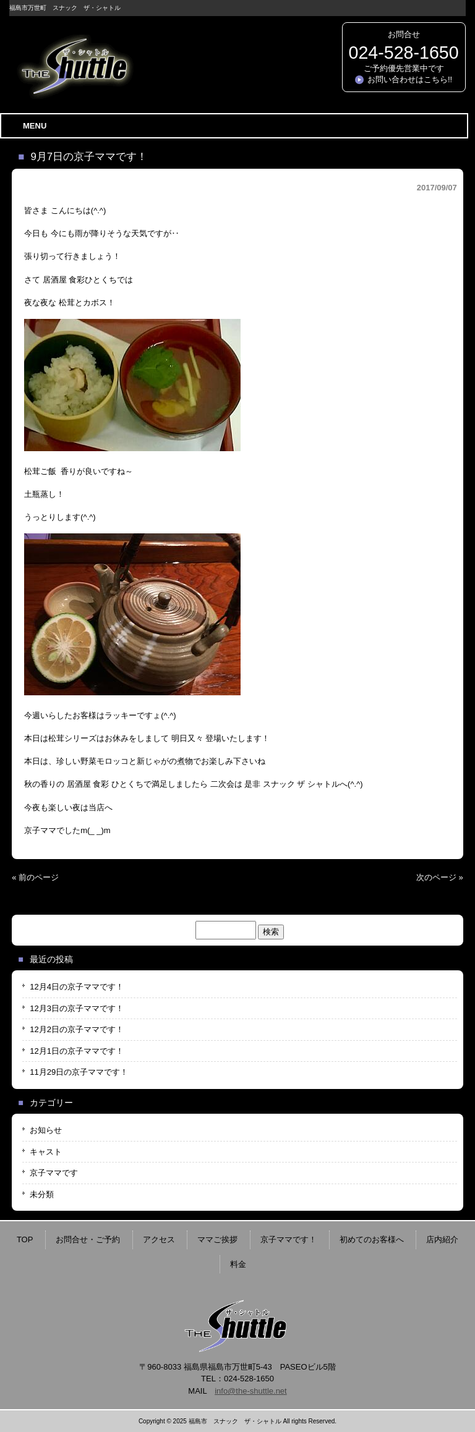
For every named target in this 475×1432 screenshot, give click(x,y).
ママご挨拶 (217, 1239)
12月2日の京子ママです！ (77, 1029)
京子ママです (54, 1172)
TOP (25, 1239)
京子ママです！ (288, 1239)
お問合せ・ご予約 (88, 1239)
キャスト (46, 1151)
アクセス (159, 1239)
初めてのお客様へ (372, 1239)
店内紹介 (442, 1239)
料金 (238, 1264)
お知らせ (46, 1130)
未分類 (42, 1194)
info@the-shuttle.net (251, 1391)
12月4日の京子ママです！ (77, 986)
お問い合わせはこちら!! (409, 79)
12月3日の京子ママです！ (77, 1008)
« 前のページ (35, 877)
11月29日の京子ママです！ (79, 1072)
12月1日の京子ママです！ (77, 1051)
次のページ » (439, 877)
